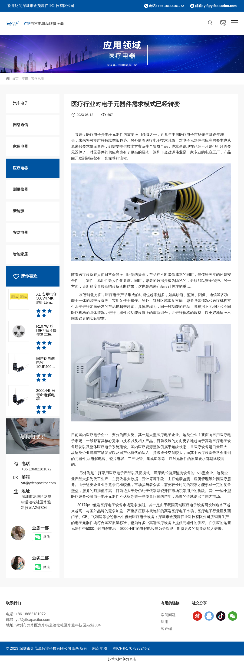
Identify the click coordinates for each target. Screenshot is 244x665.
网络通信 (20, 125)
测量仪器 (20, 189)
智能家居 (20, 254)
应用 (25, 79)
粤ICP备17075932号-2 (131, 651)
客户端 (162, 629)
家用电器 (20, 146)
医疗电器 (37, 79)
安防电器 (20, 233)
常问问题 (164, 615)
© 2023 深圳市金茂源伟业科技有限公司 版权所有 (47, 651)
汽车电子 (20, 103)
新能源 (18, 211)
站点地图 (99, 651)
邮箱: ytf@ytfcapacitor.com (216, 6)
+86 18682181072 (36, 469)
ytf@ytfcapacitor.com (38, 483)
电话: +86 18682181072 (166, 6)
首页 (15, 79)
